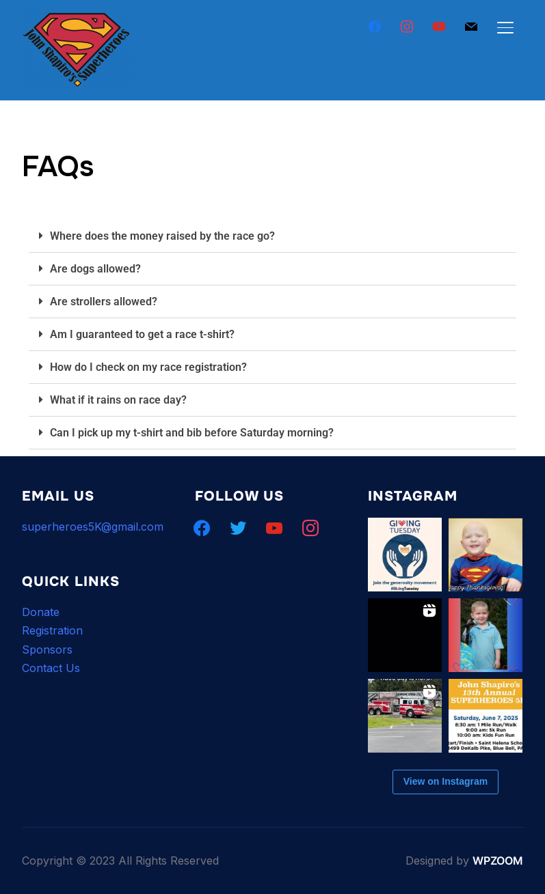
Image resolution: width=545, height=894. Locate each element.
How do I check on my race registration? (148, 367)
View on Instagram (445, 781)
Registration (52, 630)
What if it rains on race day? (118, 399)
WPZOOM (498, 860)
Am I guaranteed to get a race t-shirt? (142, 334)
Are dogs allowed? (95, 268)
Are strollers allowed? (103, 301)
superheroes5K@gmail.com (92, 526)
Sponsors (47, 649)
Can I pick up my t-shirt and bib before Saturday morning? (192, 432)
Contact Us (51, 668)
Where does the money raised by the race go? (162, 235)
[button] (272, 236)
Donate (40, 612)
